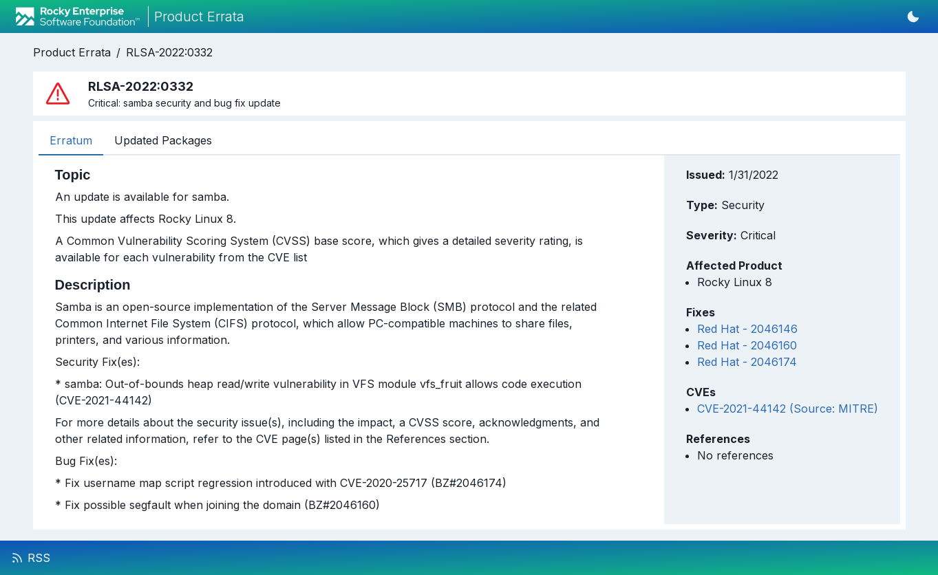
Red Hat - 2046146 (747, 329)
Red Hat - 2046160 (747, 345)
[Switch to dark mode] (913, 16)
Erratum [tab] (71, 140)
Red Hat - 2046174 (747, 362)
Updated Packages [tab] (163, 140)
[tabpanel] (331, 339)
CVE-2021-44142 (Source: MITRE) (787, 408)
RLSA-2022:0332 (169, 52)
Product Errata (72, 52)
